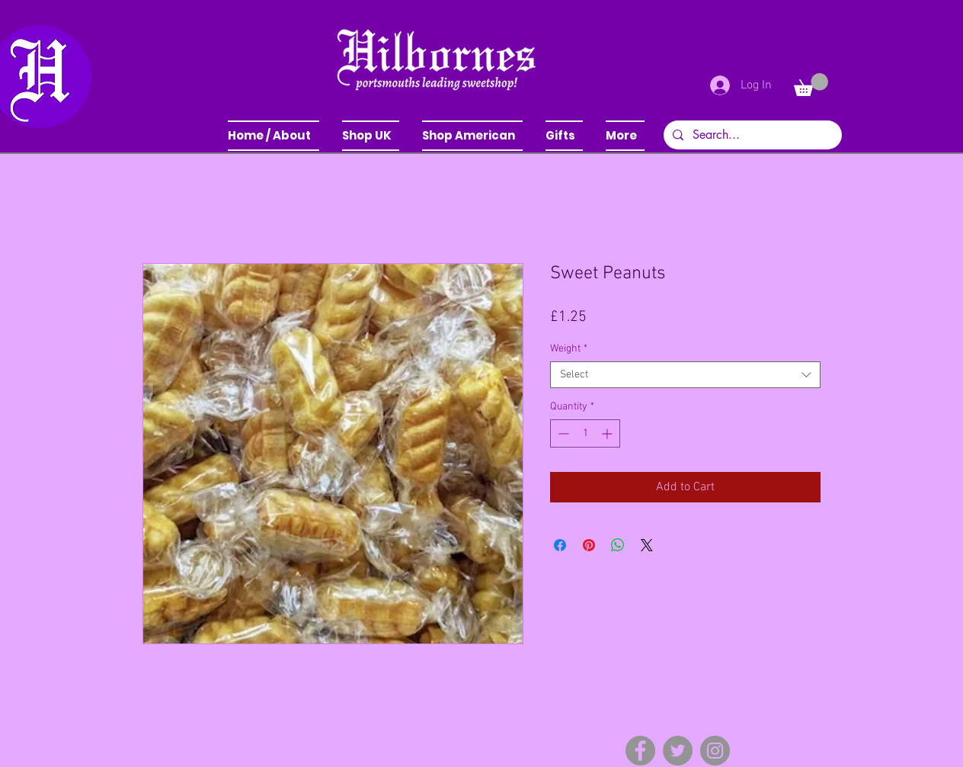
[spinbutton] (585, 433)
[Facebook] (640, 750)
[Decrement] (561, 433)
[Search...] (751, 134)
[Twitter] (678, 750)
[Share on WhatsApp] (618, 545)
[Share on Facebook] (560, 545)
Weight (568, 348)
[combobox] (685, 374)
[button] (371, 135)
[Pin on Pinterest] (589, 545)
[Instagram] (715, 750)
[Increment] (608, 433)
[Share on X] (647, 545)
